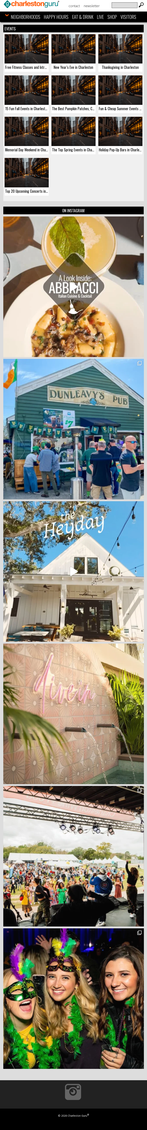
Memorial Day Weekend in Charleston (27, 149)
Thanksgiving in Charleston (120, 67)
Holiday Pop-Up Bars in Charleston (120, 149)
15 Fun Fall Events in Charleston (27, 108)
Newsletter (92, 6)
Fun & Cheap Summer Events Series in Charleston (120, 108)
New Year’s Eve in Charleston (73, 67)
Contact (74, 6)
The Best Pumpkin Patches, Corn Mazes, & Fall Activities (74, 108)
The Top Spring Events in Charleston (74, 149)
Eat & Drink (82, 16)
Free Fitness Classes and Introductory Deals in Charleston (27, 67)
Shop (112, 16)
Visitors (128, 16)
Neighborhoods (25, 16)
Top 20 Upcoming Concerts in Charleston (27, 191)
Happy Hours (56, 16)
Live (100, 16)
